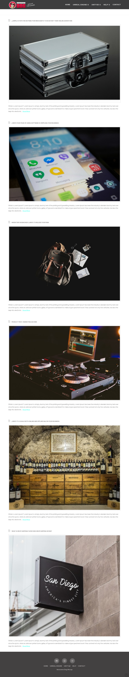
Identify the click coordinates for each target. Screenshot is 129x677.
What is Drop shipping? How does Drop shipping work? (32, 531)
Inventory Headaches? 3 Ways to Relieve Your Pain (30, 222)
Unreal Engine (56, 666)
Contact (81, 666)
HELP (74, 666)
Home (46, 666)
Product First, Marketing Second (24, 322)
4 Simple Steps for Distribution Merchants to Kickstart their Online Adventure (42, 21)
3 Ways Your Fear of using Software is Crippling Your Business (35, 123)
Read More (26, 111)
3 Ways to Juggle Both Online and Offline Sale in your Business (35, 421)
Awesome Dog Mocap (64, 669)
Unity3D (67, 666)
